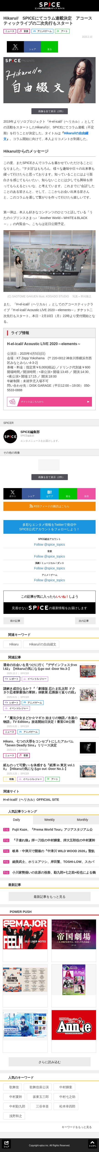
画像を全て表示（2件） (49, 111)
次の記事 (85, 620)
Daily (16, 820)
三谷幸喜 (40, 1106)
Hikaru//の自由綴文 (40, 644)
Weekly (49, 820)
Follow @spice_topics (49, 544)
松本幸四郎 (65, 1106)
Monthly (82, 820)
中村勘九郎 (15, 1106)
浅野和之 (13, 1116)
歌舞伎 (12, 1087)
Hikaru (11, 644)
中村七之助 (65, 1097)
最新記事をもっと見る (60, 896)
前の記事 (13, 620)
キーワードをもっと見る (79, 1127)
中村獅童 (64, 1087)
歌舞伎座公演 (37, 1087)
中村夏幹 (13, 1097)
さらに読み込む (62, 1062)
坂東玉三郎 (39, 1097)
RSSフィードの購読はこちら (61, 506)
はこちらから (55, 401)
